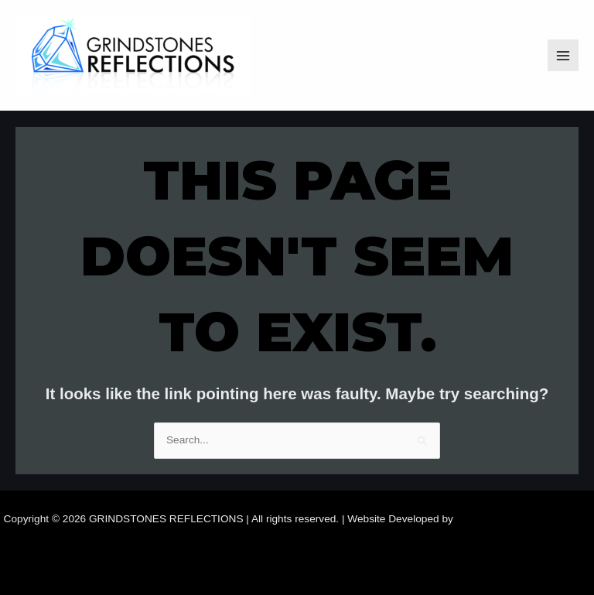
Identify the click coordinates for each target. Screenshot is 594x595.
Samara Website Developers (523, 519)
